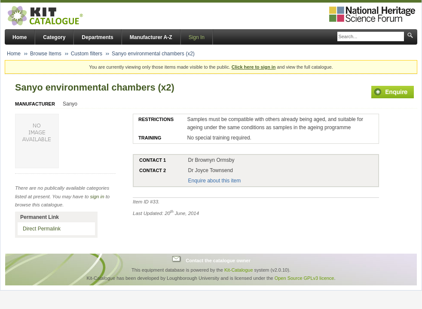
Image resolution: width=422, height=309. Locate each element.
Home (19, 37)
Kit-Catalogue (238, 270)
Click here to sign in (254, 67)
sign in (97, 196)
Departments (97, 37)
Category (54, 37)
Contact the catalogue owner (218, 260)
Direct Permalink (42, 229)
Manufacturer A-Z (151, 37)
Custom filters (86, 54)
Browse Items (45, 54)
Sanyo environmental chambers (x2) (153, 54)
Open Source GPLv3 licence (304, 278)
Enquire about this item (214, 181)
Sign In (197, 37)
